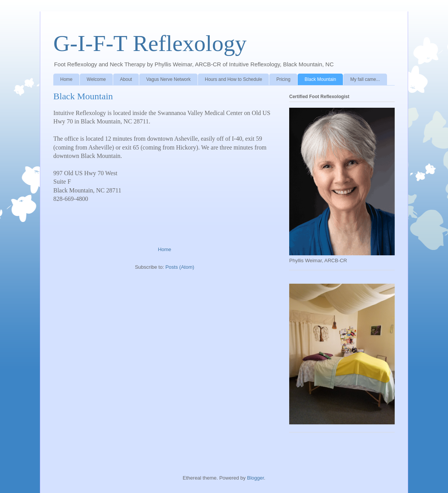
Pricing (283, 79)
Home (66, 79)
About (126, 79)
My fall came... (365, 79)
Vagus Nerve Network (168, 79)
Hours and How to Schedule (233, 79)
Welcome (96, 79)
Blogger (255, 478)
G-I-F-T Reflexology (150, 43)
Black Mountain (320, 79)
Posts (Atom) (179, 267)
